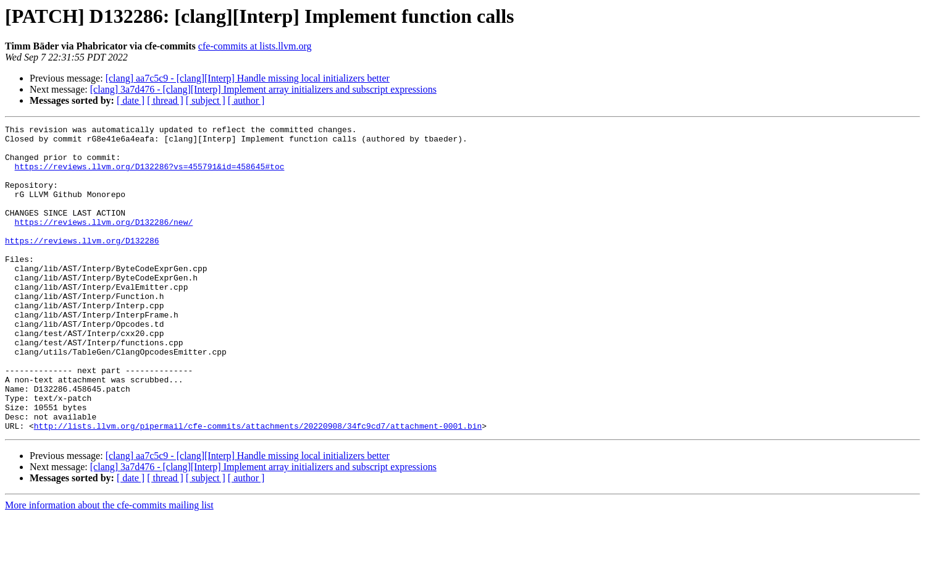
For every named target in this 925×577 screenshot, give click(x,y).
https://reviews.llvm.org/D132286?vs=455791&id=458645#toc (150, 175)
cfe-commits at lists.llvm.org (255, 46)
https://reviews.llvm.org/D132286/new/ (104, 242)
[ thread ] (165, 100)
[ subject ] (205, 100)
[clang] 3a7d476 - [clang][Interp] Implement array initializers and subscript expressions (263, 89)
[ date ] (130, 100)
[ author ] (246, 100)
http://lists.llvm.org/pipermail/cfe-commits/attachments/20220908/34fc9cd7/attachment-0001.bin (258, 486)
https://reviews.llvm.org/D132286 (82, 264)
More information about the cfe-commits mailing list (109, 566)
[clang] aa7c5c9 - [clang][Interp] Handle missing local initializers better (248, 78)
